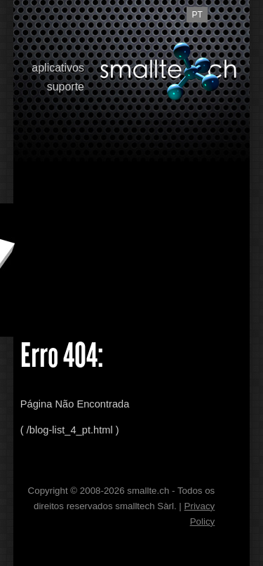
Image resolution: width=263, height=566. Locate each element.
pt (197, 15)
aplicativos (58, 68)
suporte (65, 87)
